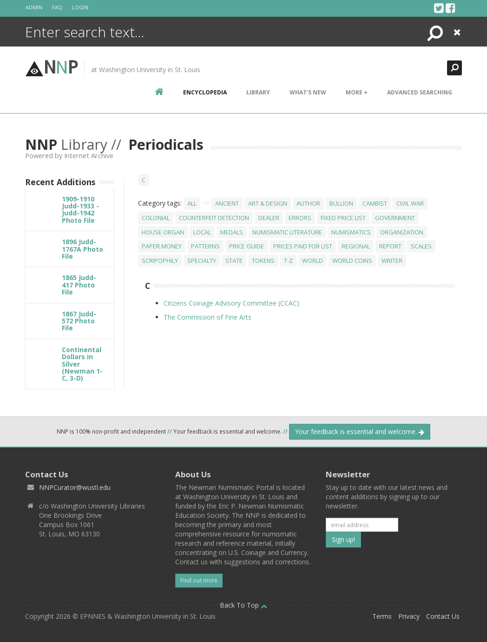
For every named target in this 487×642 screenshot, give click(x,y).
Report (390, 246)
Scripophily (160, 260)
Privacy (409, 616)
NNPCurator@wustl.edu (75, 487)
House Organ (163, 232)
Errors (300, 218)
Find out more (198, 580)
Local (202, 232)
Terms (382, 616)
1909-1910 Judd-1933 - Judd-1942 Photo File (80, 209)
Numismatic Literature (287, 232)
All (192, 203)
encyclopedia (205, 92)
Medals (231, 232)
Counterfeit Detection (214, 218)
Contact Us (443, 616)
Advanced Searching (419, 92)
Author (308, 203)
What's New (308, 92)
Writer (392, 260)
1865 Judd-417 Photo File (79, 284)
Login (80, 7)
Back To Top (243, 605)
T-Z (288, 260)
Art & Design (267, 203)
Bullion (341, 203)
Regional (356, 246)
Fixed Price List (343, 218)
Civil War (410, 203)
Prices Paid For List (302, 246)
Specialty (201, 260)
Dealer (268, 218)
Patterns (205, 246)
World (312, 260)
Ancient (227, 203)
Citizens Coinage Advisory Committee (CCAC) (231, 303)
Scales (421, 246)
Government (395, 218)
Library (258, 92)
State (234, 260)
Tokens (263, 260)
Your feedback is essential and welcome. (359, 431)
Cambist (374, 203)
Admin (34, 7)
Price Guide (246, 246)
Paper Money (162, 246)
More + (357, 92)
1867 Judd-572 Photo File (79, 321)
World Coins (352, 260)
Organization (401, 232)
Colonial (156, 218)
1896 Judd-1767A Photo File (82, 249)
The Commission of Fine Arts (207, 317)
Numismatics (351, 232)
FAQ (57, 7)
